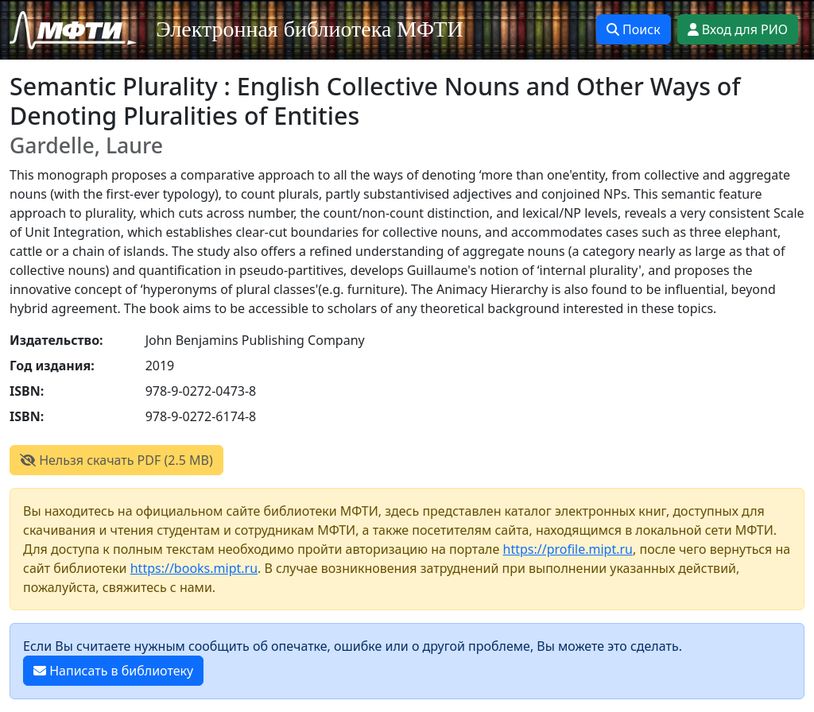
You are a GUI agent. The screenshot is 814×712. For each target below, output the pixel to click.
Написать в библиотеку (113, 670)
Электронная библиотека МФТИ (309, 29)
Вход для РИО (738, 29)
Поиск (634, 29)
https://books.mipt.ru (194, 568)
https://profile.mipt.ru (568, 549)
